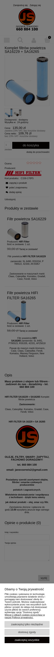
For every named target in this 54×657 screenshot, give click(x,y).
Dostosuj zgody (27, 632)
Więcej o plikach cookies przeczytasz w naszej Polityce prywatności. (25, 616)
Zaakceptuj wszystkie (27, 639)
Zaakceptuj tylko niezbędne (27, 624)
